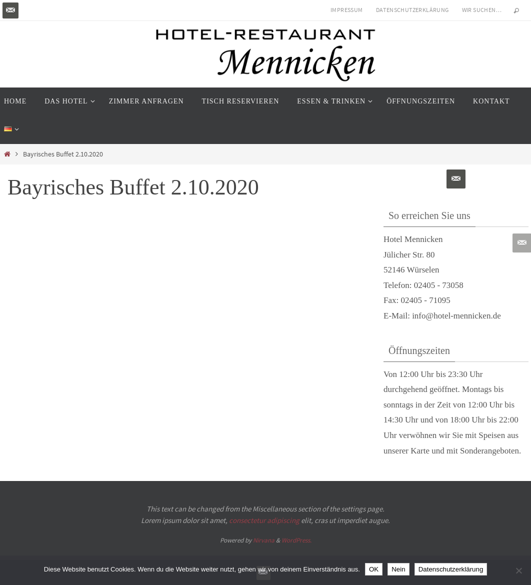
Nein (398, 569)
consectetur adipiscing (264, 520)
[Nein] (519, 571)
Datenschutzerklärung (412, 10)
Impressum (346, 10)
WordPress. (297, 540)
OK (373, 569)
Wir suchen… (482, 10)
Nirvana (263, 540)
